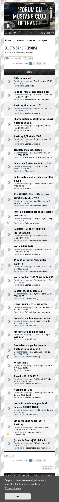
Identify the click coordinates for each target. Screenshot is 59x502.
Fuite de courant (22, 78)
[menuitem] (12, 33)
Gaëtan (37, 280)
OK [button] (18, 496)
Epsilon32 (38, 249)
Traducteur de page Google (28, 150)
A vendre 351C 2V (23, 389)
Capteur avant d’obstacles (28, 291)
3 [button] (37, 63)
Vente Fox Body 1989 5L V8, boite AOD (33, 277)
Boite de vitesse (32, 223)
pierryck (37, 321)
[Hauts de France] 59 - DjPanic (30, 440)
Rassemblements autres (36, 206)
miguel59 (38, 95)
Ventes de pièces (33, 384)
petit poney (39, 125)
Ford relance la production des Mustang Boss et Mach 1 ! (30, 347)
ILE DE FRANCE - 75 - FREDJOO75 (30, 304)
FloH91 (37, 81)
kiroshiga (38, 201)
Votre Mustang (31, 298)
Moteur (28, 130)
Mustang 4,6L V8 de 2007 (27, 136)
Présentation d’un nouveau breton (32, 318)
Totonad (37, 139)
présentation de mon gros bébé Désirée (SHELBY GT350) (30, 405)
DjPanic (37, 443)
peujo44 (37, 218)
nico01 (37, 410)
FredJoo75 (39, 307)
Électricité (29, 86)
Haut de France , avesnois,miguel (31, 92)
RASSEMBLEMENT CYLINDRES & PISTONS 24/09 (29, 231)
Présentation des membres (37, 99)
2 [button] (33, 63)
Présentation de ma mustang (29, 331)
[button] (44, 63)
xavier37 (38, 108)
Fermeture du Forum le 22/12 (38, 157)
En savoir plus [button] (13, 488)
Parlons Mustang (32, 356)
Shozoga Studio (41, 427)
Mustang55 (39, 365)
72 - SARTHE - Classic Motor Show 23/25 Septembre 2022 (31, 196)
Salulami (38, 352)
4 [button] (40, 63)
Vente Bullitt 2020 (24, 246)
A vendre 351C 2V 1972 (26, 376)
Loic (36, 334)
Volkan (37, 184)
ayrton (37, 294)
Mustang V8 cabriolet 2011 (28, 105)
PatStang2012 (40, 379)
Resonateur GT (22, 362)
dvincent (38, 153)
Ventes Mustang (32, 113)
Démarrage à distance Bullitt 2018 (32, 163)
